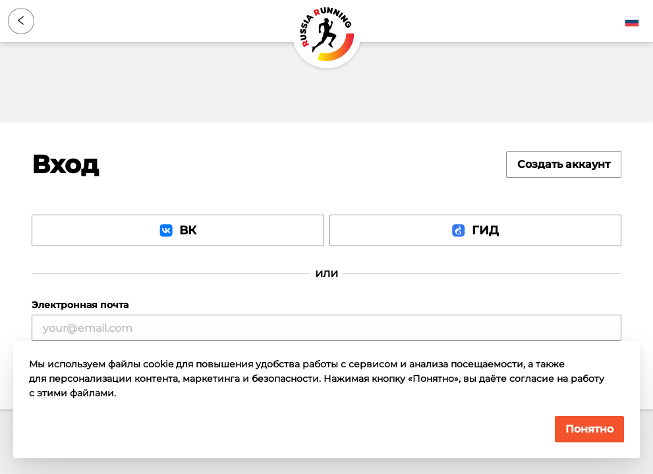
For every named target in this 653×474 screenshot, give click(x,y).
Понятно (589, 429)
